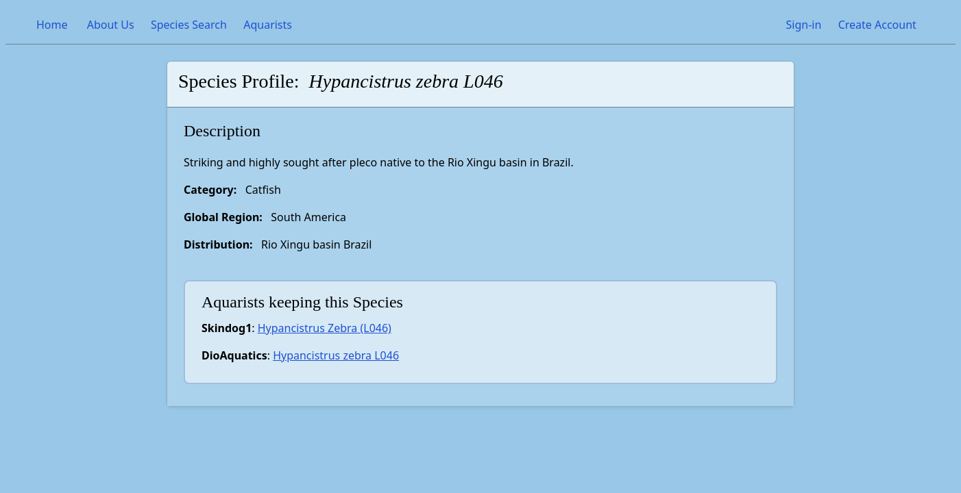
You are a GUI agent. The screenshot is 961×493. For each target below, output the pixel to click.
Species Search (189, 24)
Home (52, 24)
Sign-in (803, 24)
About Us (110, 24)
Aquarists (268, 24)
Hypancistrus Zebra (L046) (324, 328)
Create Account (878, 24)
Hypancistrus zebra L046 (336, 355)
